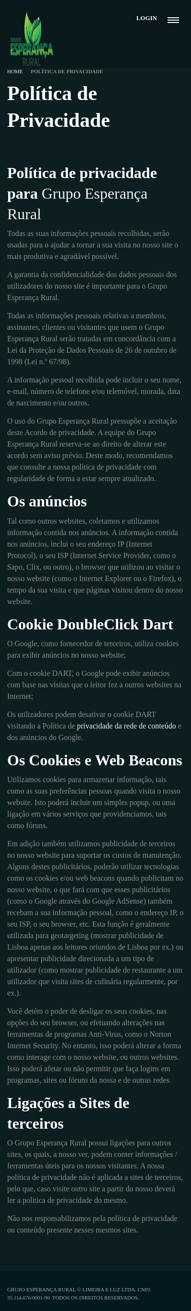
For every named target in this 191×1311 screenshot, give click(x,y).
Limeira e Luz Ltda (108, 1289)
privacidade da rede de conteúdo (126, 726)
